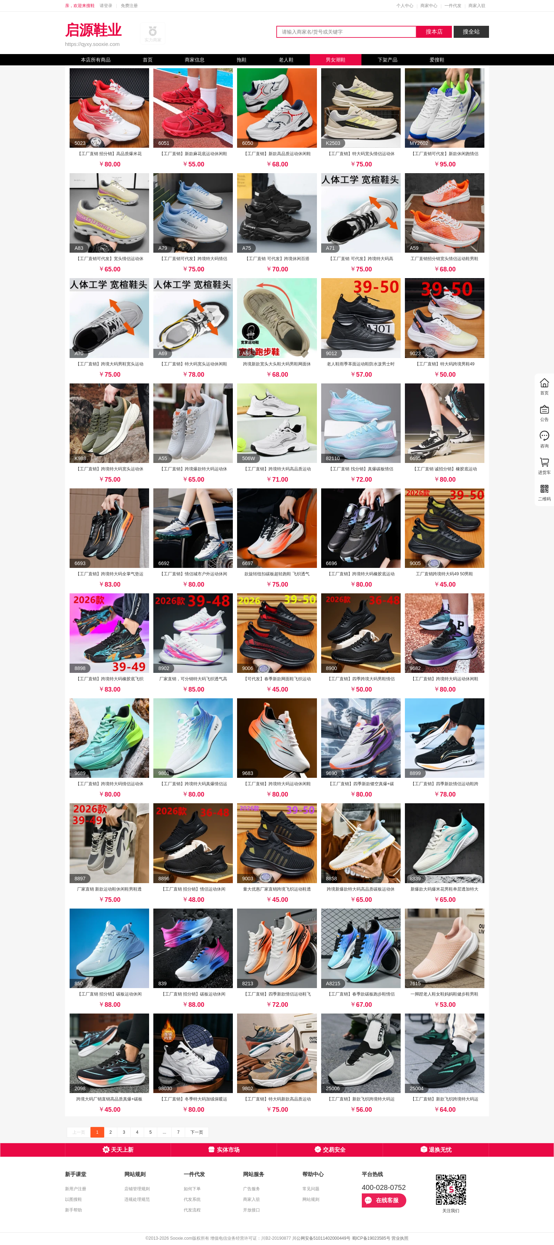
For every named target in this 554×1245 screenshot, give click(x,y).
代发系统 (192, 1199)
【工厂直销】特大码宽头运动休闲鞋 (193, 364)
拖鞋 (242, 60)
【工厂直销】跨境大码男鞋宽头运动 (109, 364)
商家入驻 (476, 5)
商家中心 (428, 5)
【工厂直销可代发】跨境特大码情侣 (193, 258)
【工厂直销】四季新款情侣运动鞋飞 (277, 994)
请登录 (106, 5)
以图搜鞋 (73, 1199)
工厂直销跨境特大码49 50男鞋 (444, 573)
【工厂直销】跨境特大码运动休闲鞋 (444, 678)
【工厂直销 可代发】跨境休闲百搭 (276, 258)
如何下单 (192, 1188)
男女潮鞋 (336, 60)
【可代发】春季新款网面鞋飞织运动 (277, 678)
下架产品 (387, 60)
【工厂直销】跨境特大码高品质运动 (277, 468)
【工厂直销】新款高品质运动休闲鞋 (277, 153)
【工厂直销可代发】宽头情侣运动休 (109, 258)
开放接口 (251, 1210)
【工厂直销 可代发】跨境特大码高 (360, 258)
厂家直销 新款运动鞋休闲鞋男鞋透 (109, 889)
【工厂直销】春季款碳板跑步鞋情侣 (361, 994)
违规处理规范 (137, 1199)
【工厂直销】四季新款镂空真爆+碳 (361, 783)
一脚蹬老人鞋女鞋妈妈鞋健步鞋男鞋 (444, 994)
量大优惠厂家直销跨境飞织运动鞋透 (277, 889)
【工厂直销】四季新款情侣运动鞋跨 (444, 783)
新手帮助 (73, 1210)
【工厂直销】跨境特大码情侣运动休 (109, 783)
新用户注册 (75, 1188)
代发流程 (192, 1210)
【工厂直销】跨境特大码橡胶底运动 (361, 573)
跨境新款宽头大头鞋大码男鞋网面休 (277, 364)
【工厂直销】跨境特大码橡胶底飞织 (109, 678)
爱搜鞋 (437, 60)
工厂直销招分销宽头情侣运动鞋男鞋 (444, 258)
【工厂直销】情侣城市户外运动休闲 (193, 573)
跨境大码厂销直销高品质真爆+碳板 (109, 1099)
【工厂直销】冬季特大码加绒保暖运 (193, 1099)
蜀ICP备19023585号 (371, 1238)
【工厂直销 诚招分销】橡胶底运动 (444, 468)
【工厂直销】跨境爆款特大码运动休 (193, 468)
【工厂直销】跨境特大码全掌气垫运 (109, 573)
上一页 (78, 1132)
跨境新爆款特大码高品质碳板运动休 (361, 889)
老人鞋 (286, 60)
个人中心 (404, 5)
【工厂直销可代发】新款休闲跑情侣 (444, 153)
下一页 (196, 1132)
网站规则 (310, 1199)
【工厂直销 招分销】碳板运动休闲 (109, 994)
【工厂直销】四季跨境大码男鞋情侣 (361, 678)
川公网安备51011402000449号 (321, 1238)
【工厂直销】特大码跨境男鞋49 (445, 364)
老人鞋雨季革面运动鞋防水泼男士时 (361, 364)
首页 (148, 60)
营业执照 (399, 1238)
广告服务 (251, 1188)
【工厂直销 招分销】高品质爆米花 (109, 153)
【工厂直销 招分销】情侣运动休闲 (193, 889)
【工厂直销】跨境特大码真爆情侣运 (193, 783)
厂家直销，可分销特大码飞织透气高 (193, 678)
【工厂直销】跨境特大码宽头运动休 (109, 468)
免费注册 (129, 5)
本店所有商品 (96, 60)
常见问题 (310, 1188)
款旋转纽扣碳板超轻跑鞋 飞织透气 (276, 573)
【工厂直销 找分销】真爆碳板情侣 (360, 468)
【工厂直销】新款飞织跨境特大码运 (361, 1099)
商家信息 (195, 60)
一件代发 (452, 5)
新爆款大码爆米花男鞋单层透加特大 (444, 889)
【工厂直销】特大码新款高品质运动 (277, 1099)
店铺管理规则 (137, 1188)
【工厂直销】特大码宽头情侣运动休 (361, 153)
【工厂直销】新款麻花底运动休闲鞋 (193, 153)
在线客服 (382, 1200)
